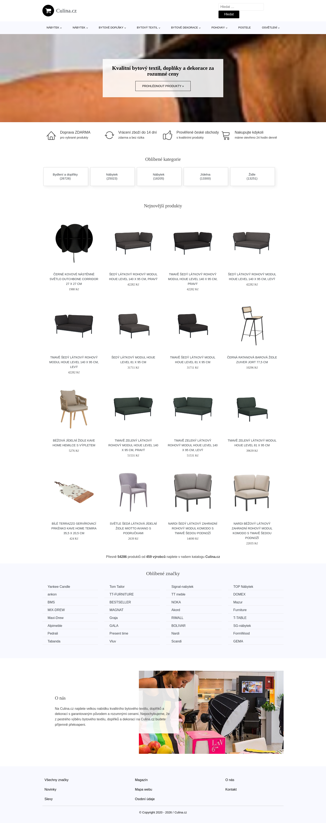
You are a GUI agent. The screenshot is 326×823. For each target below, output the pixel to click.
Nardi (175, 633)
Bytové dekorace (184, 27)
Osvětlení (269, 27)
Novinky (50, 789)
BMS (51, 602)
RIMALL (177, 618)
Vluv (113, 641)
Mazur (237, 602)
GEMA (238, 641)
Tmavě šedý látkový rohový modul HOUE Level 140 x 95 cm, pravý (192, 279)
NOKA (176, 602)
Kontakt (231, 789)
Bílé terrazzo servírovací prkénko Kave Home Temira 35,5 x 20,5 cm (73, 528)
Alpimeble (55, 625)
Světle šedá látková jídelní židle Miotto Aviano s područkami (133, 528)
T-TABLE (240, 618)
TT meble (178, 594)
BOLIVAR (178, 625)
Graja (114, 618)
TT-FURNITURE (122, 594)
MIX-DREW (56, 610)
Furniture (240, 610)
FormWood (241, 633)
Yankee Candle (59, 586)
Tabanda (54, 641)
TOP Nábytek (243, 586)
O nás (229, 780)
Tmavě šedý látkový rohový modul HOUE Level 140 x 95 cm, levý (74, 362)
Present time (119, 633)
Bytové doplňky (111, 27)
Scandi (176, 641)
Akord (175, 610)
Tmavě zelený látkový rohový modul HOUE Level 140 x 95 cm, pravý (133, 445)
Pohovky (218, 27)
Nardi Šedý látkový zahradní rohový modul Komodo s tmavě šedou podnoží (192, 528)
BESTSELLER (120, 602)
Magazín (141, 780)
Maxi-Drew (55, 618)
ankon (52, 594)
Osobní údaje (145, 799)
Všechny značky (56, 780)
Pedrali (53, 633)
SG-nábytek (242, 625)
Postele (244, 27)
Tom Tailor (117, 586)
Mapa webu (143, 789)
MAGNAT (116, 610)
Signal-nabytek (182, 586)
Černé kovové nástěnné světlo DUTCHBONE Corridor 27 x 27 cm (73, 279)
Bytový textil (147, 27)
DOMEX (239, 594)
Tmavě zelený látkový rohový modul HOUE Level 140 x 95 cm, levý (193, 445)
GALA (114, 625)
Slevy (48, 799)
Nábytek (53, 27)
